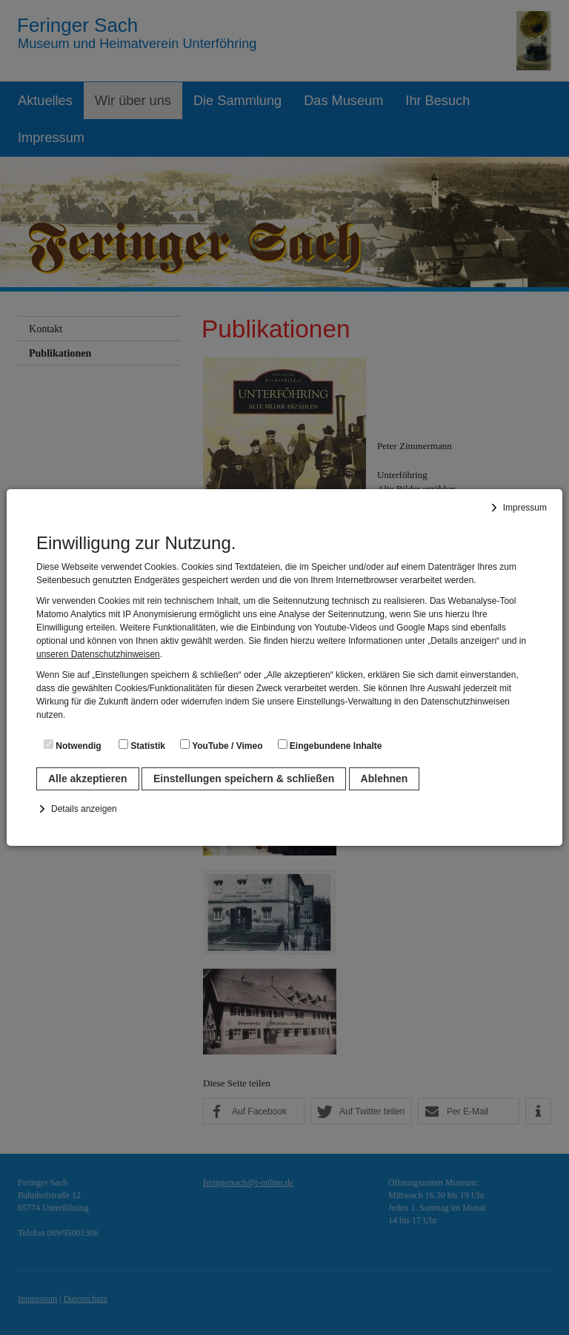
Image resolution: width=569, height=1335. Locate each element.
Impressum (525, 507)
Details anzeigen (84, 809)
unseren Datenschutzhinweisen (98, 654)
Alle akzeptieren (87, 778)
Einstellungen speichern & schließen (243, 778)
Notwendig (73, 745)
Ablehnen (384, 778)
